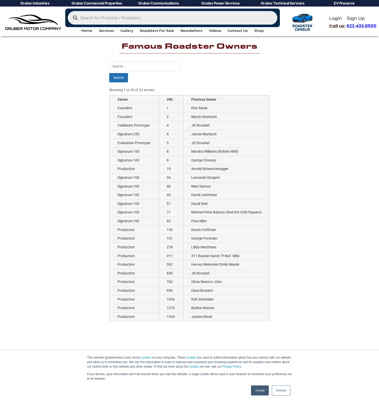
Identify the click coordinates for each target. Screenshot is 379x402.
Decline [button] (281, 390)
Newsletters (191, 30)
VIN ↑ (171, 98)
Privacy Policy (231, 366)
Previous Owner (203, 98)
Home (86, 30)
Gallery (126, 30)
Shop (259, 30)
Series (122, 98)
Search (118, 76)
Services (106, 30)
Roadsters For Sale (157, 30)
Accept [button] (260, 390)
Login (335, 18)
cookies (146, 357)
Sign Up (356, 18)
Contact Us (238, 30)
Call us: (352, 26)
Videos (215, 30)
